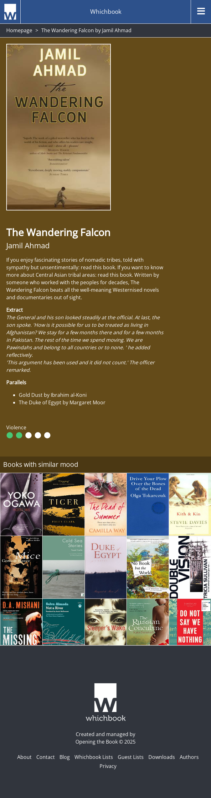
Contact (45, 757)
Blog (64, 757)
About (24, 757)
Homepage (19, 30)
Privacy (108, 766)
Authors (189, 757)
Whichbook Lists (94, 757)
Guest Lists (131, 757)
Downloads (161, 757)
